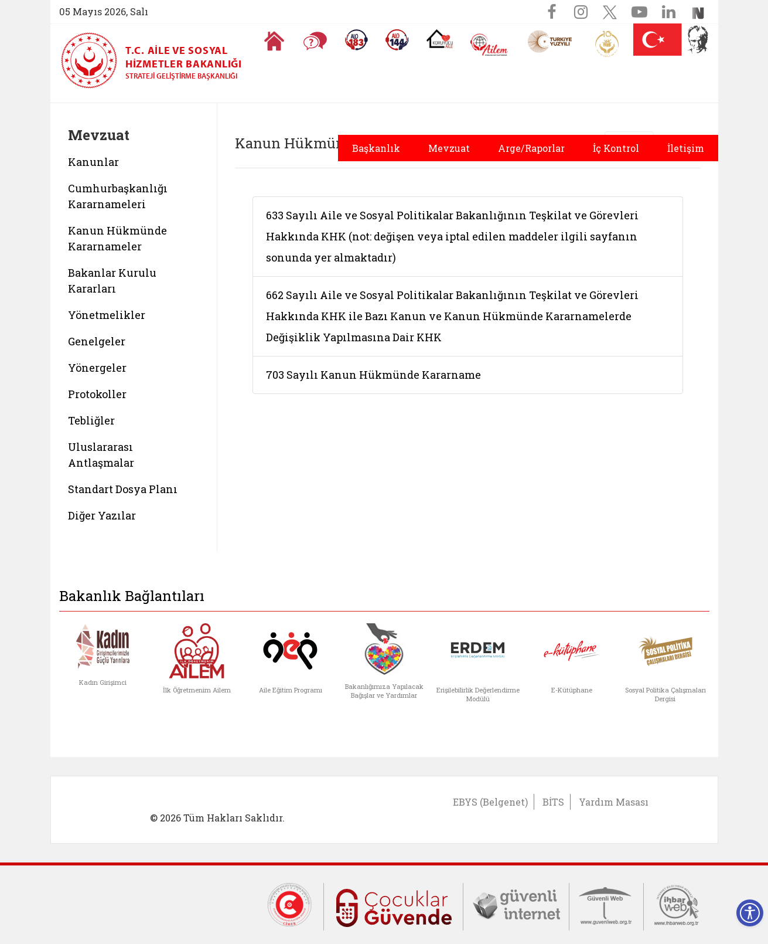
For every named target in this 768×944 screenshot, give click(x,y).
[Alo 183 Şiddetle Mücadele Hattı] (356, 39)
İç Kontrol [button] (616, 148)
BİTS (553, 802)
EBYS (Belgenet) (490, 802)
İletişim (685, 148)
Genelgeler (96, 341)
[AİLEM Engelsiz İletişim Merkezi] (489, 44)
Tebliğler (91, 420)
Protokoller (97, 394)
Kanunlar (93, 162)
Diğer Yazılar (102, 515)
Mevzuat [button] (449, 148)
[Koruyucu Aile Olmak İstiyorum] (439, 38)
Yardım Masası (613, 802)
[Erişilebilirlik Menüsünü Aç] (749, 912)
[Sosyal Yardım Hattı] (397, 39)
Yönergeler (97, 368)
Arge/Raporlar (531, 148)
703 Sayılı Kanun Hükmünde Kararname (373, 375)
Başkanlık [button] (376, 148)
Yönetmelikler (106, 315)
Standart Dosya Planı (123, 489)
